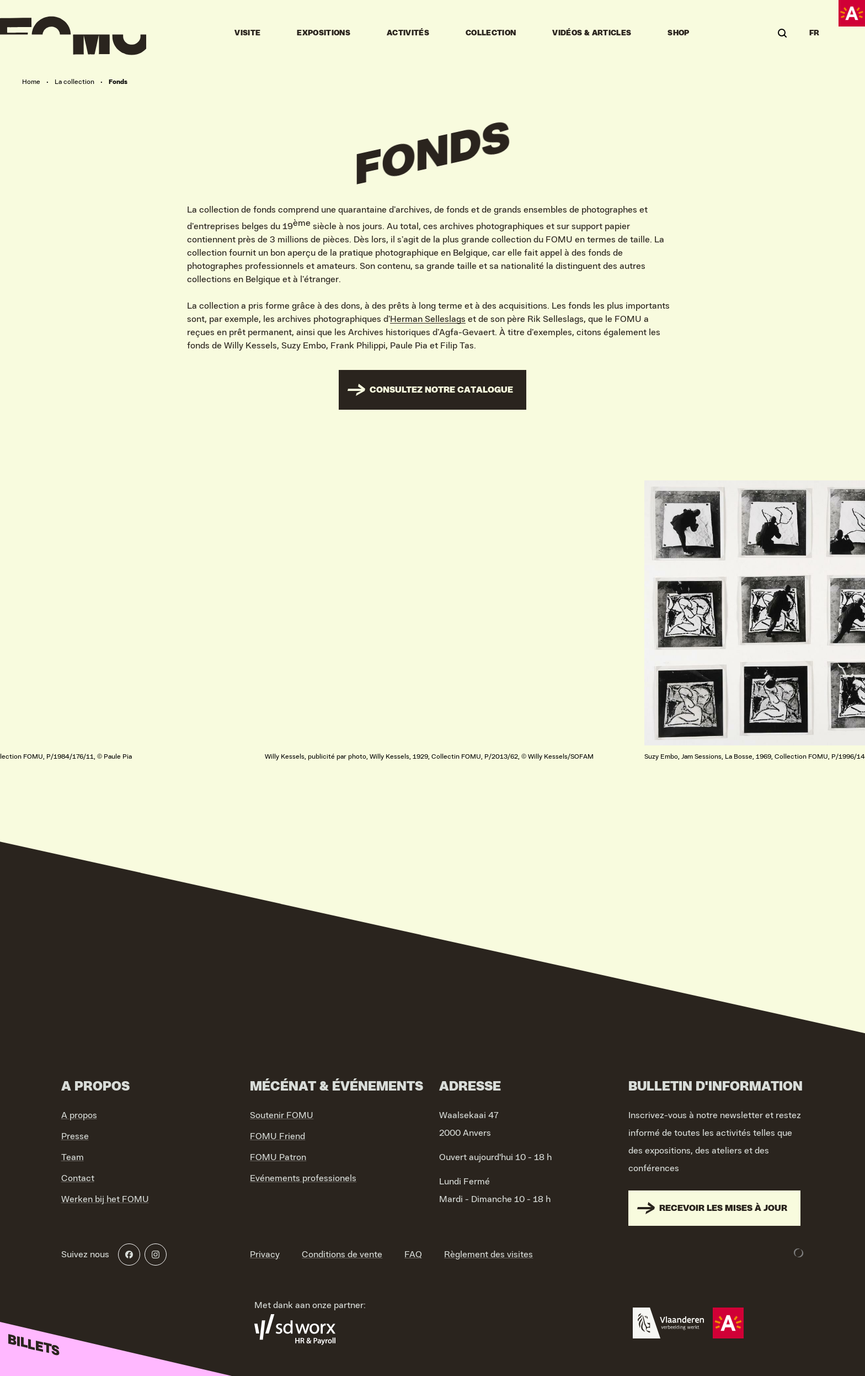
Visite (247, 33)
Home (31, 81)
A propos (79, 1115)
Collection (491, 33)
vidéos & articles (591, 33)
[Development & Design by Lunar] (799, 1252)
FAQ (413, 1254)
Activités (408, 33)
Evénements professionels (303, 1178)
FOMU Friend (277, 1136)
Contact (77, 1178)
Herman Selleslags (428, 319)
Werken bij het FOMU (105, 1199)
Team (72, 1157)
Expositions (323, 33)
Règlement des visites (488, 1254)
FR (814, 33)
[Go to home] (73, 33)
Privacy (265, 1254)
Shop (678, 33)
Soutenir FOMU (281, 1115)
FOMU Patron (278, 1157)
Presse (75, 1136)
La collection (74, 81)
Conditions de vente (342, 1254)
